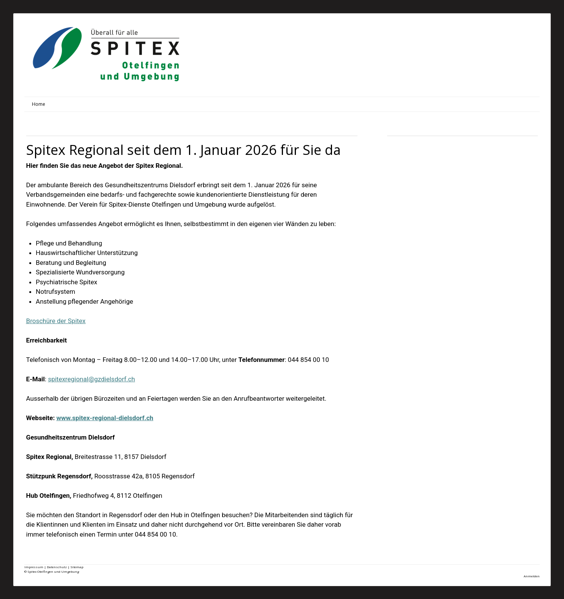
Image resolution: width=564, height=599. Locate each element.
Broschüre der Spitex (56, 321)
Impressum (33, 567)
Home (38, 104)
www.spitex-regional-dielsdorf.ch (104, 418)
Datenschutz (57, 567)
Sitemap (76, 567)
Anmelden (532, 576)
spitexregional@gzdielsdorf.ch (91, 379)
